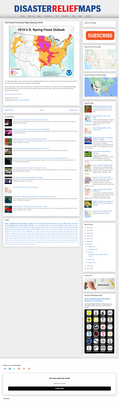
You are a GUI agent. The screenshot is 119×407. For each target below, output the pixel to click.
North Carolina (74, 235)
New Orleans (66, 235)
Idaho (41, 240)
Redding (38, 242)
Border (45, 238)
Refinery (43, 242)
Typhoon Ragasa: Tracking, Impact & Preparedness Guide (30, 206)
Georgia (6, 240)
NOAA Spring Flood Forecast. (13, 94)
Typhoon (7, 238)
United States (43, 233)
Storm (76, 224)
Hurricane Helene (10, 227)
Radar (24, 233)
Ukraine (16, 244)
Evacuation (42, 224)
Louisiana (13, 233)
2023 (88, 233)
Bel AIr (63, 233)
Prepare (21, 236)
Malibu (61, 235)
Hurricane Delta (18, 240)
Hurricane (23, 223)
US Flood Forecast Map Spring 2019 (23, 22)
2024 (88, 230)
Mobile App (69, 229)
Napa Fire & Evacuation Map (102, 177)
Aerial (24, 238)
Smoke (7, 225)
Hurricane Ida (38, 235)
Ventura (19, 231)
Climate (47, 229)
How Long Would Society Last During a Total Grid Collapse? (30, 119)
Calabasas (75, 233)
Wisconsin (20, 238)
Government (37, 225)
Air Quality (20, 225)
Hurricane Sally (55, 235)
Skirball (56, 242)
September (92, 249)
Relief (46, 242)
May (89, 252)
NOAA (76, 240)
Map (25, 225)
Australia (58, 233)
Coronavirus (54, 231)
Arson (29, 227)
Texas (11, 231)
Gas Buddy (75, 238)
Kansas (49, 240)
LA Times (58, 240)
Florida (48, 224)
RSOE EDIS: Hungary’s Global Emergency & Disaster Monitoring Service (34, 197)
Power (76, 229)
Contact (88, 16)
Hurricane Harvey (20, 229)
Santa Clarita (27, 236)
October (91, 246)
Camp (49, 238)
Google (28, 235)
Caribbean (7, 235)
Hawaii (39, 227)
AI (33, 231)
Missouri (68, 240)
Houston (32, 235)
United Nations (36, 233)
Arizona (37, 238)
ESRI (43, 225)
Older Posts (74, 110)
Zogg (34, 244)
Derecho (51, 229)
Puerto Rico (19, 233)
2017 (88, 268)
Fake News (66, 231)
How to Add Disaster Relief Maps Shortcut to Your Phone (97, 300)
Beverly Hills (68, 233)
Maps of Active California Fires (102, 211)
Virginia (12, 238)
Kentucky (53, 240)
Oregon (76, 225)
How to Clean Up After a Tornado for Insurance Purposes (29, 168)
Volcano (24, 231)
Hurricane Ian (19, 227)
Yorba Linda (29, 244)
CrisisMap (60, 231)
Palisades (16, 236)
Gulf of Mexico (74, 231)
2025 (88, 227)
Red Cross (54, 227)
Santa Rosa (43, 236)
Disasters (65, 16)
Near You (31, 16)
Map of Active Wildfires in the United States (25, 187)
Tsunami (29, 233)
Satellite (7, 231)
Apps (80, 16)
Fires (57, 16)
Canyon (53, 238)
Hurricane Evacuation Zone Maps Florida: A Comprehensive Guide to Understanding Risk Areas (41, 158)
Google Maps (62, 224)
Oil (73, 229)
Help (73, 16)
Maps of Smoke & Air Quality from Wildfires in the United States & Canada (103, 203)
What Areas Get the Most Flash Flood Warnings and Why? (30, 139)
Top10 (14, 231)
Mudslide (72, 240)
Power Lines (33, 242)
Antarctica (33, 238)
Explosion (70, 238)
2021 (88, 238)
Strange (64, 242)
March (90, 259)
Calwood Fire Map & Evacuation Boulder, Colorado (103, 138)
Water (15, 238)
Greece (10, 240)
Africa (42, 229)
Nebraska (10, 242)
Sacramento (51, 242)
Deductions (65, 238)
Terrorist (73, 242)
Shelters (54, 224)
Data (73, 227)
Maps (39, 16)
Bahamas (42, 238)
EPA (16, 235)
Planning (19, 242)
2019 (88, 244)
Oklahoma (47, 227)
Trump (76, 236)
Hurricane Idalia (58, 229)
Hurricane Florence (35, 240)
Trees (12, 244)
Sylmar (67, 242)
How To (70, 224)
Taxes (57, 236)
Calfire (30, 224)
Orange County (9, 236)
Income (45, 240)
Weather (26, 100)
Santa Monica (35, 236)
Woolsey (24, 244)
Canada (37, 231)
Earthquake (60, 225)
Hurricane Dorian (27, 240)
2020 (88, 241)
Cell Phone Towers (45, 231)
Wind (65, 225)
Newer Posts (9, 110)
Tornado (31, 225)
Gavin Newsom (22, 235)
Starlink (60, 242)
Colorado (34, 227)
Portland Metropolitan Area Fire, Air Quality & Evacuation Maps (103, 107)
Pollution (24, 242)
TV (70, 242)
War (49, 233)
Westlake (20, 244)
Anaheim (28, 238)
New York (14, 242)
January (91, 262)
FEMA (47, 225)
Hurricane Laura (46, 235)
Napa (6, 242)
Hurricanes (48, 16)
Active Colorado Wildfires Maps (102, 165)
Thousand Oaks (70, 236)
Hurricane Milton (30, 229)
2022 (88, 236)
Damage (60, 238)
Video (25, 227)
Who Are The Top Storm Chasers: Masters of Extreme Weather (31, 129)
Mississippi (63, 240)
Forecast (11, 229)
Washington (29, 231)
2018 (88, 266)
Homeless (7, 233)
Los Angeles (53, 225)
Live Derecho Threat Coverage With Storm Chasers (28, 177)
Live (64, 229)
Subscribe (59, 388)
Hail (13, 240)
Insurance (70, 225)
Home (23, 16)
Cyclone (12, 235)
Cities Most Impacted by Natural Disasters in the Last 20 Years (31, 148)
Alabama (53, 233)
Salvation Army (61, 227)
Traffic (9, 244)
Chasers (69, 227)
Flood (16, 100)
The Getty (62, 236)
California (13, 223)
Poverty (28, 242)
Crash (56, 238)
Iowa (42, 227)
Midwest (21, 100)
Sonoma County (51, 236)
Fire (6, 223)
